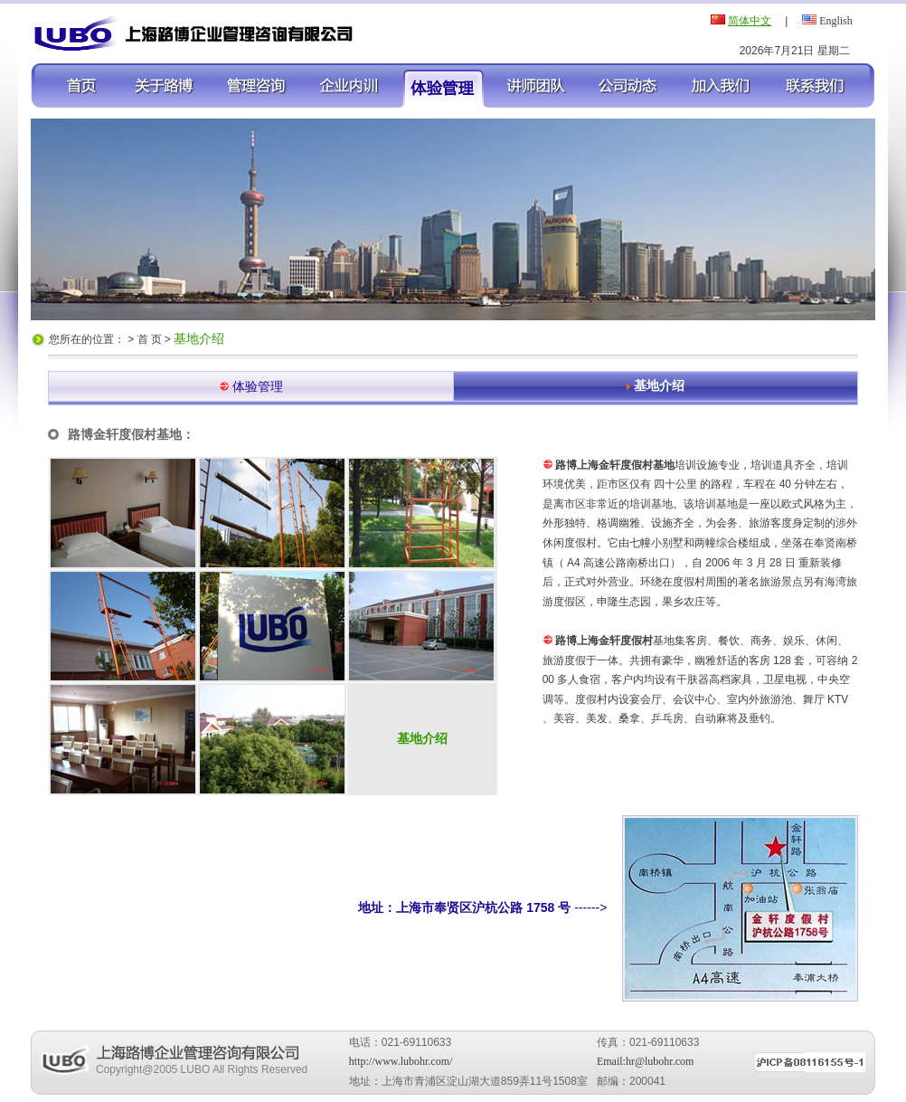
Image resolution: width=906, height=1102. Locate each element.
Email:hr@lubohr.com (645, 1061)
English (836, 20)
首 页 (151, 339)
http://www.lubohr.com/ (401, 1061)
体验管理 (257, 386)
